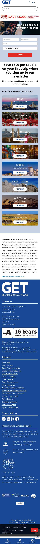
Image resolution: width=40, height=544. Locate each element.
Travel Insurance (8, 385)
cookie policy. (7, 533)
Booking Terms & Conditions (13, 388)
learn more (31, 17)
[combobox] (18, 8)
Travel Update (7, 379)
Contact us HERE (8, 312)
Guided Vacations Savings (11, 371)
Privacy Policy (16, 520)
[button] (37, 536)
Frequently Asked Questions (13, 393)
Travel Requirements (10, 382)
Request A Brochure (9, 402)
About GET (6, 362)
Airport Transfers (8, 376)
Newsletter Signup (9, 404)
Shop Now (20, 106)
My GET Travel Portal (10, 407)
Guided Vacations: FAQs (11, 368)
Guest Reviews (7, 365)
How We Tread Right (10, 396)
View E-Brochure (8, 399)
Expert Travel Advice (10, 374)
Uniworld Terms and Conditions (14, 390)
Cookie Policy (27, 520)
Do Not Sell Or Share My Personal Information (22, 523)
